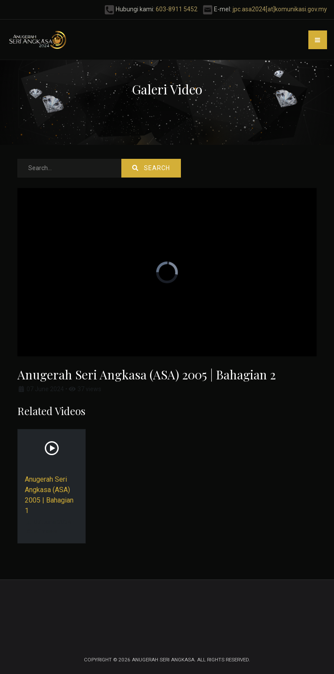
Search (151, 167)
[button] (317, 39)
